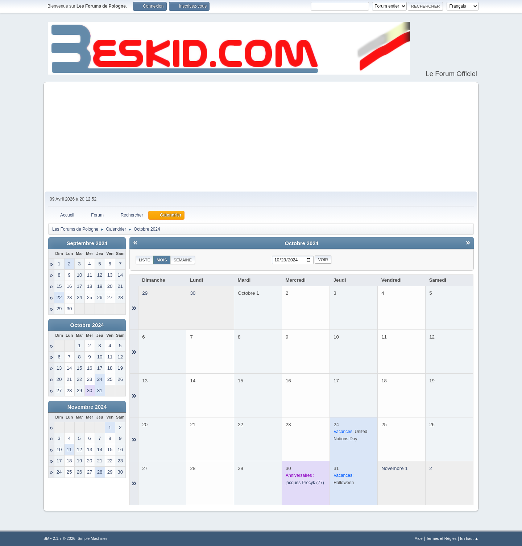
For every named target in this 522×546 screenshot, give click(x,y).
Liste (144, 260)
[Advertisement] (261, 137)
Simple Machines (92, 538)
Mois (162, 260)
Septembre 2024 (87, 243)
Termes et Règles (441, 538)
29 (145, 293)
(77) (305, 482)
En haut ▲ (469, 538)
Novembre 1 (394, 468)
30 (192, 293)
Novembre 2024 (87, 407)
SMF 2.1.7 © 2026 (59, 538)
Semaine (183, 260)
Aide (419, 538)
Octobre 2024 (87, 325)
